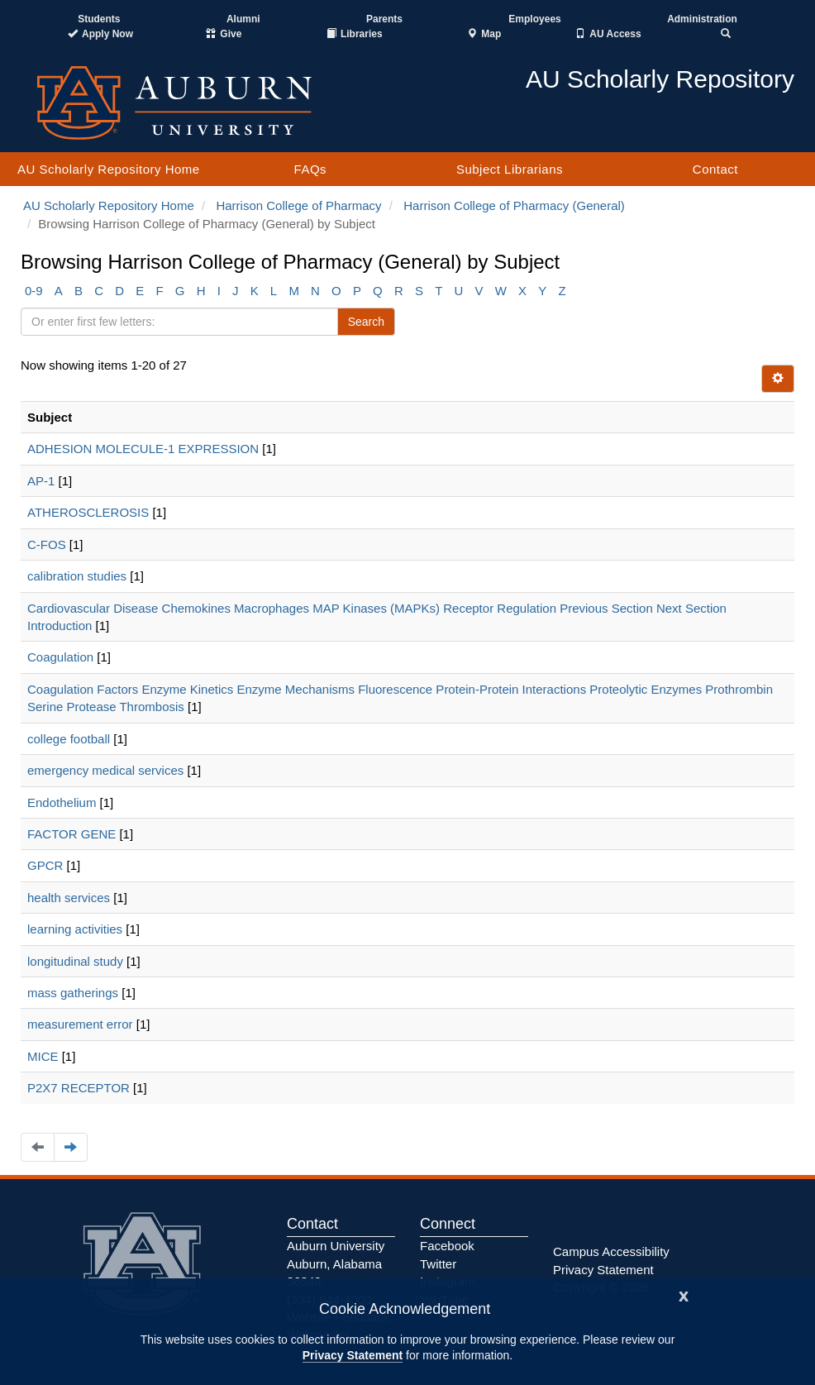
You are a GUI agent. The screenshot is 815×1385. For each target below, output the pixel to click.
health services (68, 898)
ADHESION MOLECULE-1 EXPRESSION (143, 449)
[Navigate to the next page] (71, 1147)
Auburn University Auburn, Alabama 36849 (335, 1263)
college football (68, 739)
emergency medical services (105, 770)
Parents (384, 19)
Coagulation (60, 657)
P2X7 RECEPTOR (78, 1088)
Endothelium (61, 802)
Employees (534, 19)
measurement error (80, 1024)
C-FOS (46, 544)
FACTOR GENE (71, 834)
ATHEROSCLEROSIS (88, 512)
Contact (715, 169)
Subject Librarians (509, 169)
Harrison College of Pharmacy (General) (514, 205)
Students (99, 19)
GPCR (45, 865)
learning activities (74, 929)
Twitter (438, 1264)
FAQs (310, 169)
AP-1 (41, 481)
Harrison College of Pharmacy (298, 205)
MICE (43, 1056)
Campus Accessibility (611, 1251)
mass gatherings (72, 993)
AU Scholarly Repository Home (108, 169)
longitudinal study (75, 961)
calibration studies (76, 576)
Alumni (243, 19)
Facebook (447, 1246)
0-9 (34, 291)
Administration (702, 19)
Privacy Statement (353, 1355)
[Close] (684, 1294)
